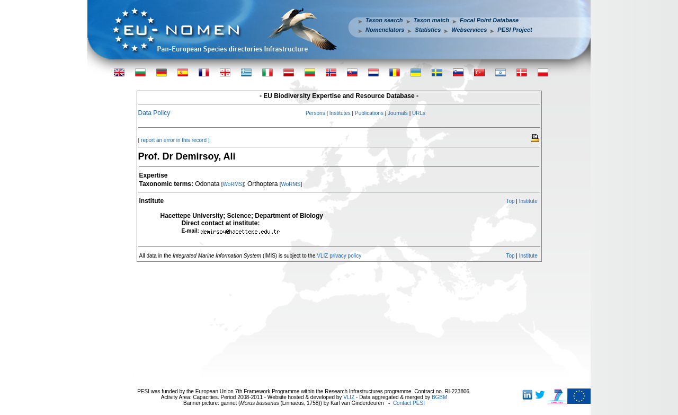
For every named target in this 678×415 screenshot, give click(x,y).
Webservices (469, 30)
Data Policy (154, 113)
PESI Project (514, 30)
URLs (418, 113)
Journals (398, 113)
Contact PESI (409, 403)
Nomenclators (384, 30)
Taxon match (431, 20)
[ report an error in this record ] (174, 140)
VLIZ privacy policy (339, 256)
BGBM (439, 397)
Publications (369, 113)
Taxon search (384, 20)
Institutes (340, 113)
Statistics (428, 30)
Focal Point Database (489, 20)
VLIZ (348, 397)
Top (510, 201)
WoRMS (232, 184)
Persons (315, 113)
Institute (528, 201)
